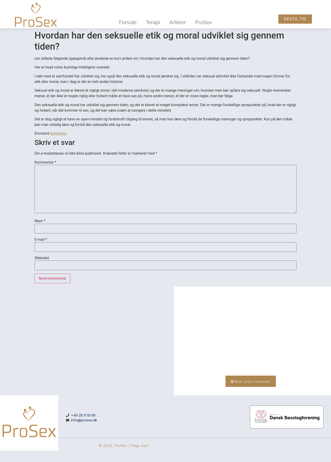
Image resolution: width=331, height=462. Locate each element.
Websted (41, 258)
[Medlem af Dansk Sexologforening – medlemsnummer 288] (286, 427)
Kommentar (45, 162)
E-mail (40, 239)
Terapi (153, 22)
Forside (128, 22)
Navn (39, 221)
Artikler (177, 22)
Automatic (58, 133)
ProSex (203, 22)
